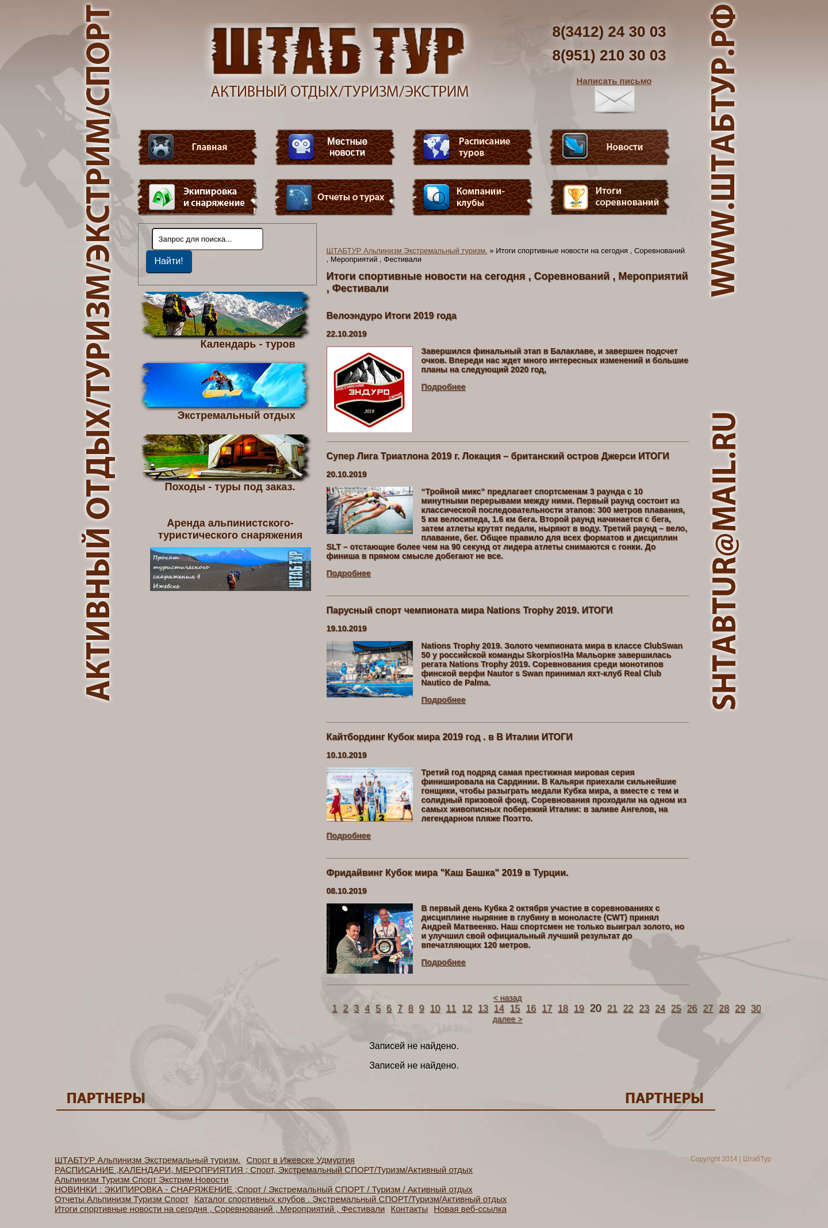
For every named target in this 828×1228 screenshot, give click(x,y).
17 (547, 1008)
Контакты (409, 1209)
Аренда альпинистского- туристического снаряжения (230, 554)
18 (563, 1008)
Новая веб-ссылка (470, 1209)
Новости (610, 147)
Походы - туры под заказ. (230, 486)
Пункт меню (198, 197)
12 (467, 1008)
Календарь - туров (248, 343)
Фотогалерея (610, 197)
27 (708, 1008)
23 (644, 1008)
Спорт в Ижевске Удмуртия (300, 1160)
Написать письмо (614, 95)
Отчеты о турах (335, 197)
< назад (507, 997)
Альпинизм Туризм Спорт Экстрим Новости (141, 1179)
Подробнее (443, 386)
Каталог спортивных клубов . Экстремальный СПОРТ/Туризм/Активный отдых (350, 1199)
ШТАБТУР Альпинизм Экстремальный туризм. (407, 250)
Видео (335, 147)
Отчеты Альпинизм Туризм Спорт (122, 1199)
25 (676, 1008)
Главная (198, 147)
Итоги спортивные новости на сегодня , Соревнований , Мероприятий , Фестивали (220, 1209)
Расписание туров (473, 147)
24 (660, 1008)
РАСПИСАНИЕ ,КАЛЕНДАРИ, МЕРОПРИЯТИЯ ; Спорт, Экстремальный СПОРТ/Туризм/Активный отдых (264, 1169)
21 (612, 1008)
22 (628, 1008)
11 (451, 1008)
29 (740, 1008)
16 (531, 1008)
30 (756, 1008)
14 (499, 1008)
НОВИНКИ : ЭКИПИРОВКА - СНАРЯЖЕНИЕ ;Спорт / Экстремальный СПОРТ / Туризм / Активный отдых (264, 1189)
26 (692, 1008)
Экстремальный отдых (236, 415)
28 (724, 1008)
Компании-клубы (473, 197)
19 (579, 1008)
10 (435, 1008)
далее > (508, 1019)
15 (515, 1008)
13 (483, 1008)
